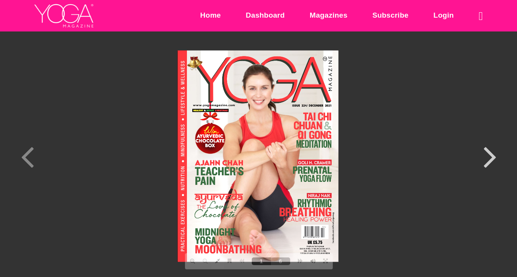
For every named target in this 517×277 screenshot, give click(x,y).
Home (210, 15)
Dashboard (265, 15)
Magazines (328, 15)
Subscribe (390, 15)
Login (443, 15)
